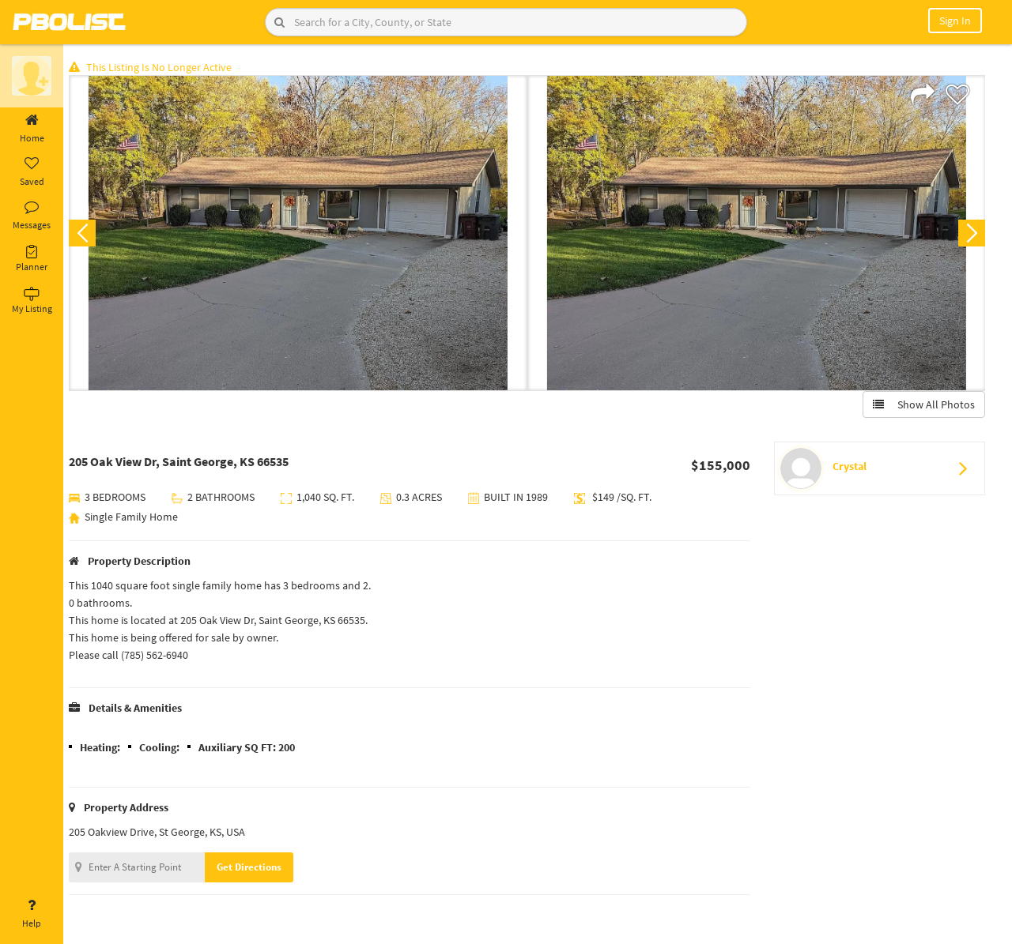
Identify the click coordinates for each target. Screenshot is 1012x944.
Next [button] (970, 233)
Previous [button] (88, 233)
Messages (31, 216)
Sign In (955, 20)
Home (31, 129)
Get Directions (255, 867)
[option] (302, 234)
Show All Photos (923, 405)
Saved (31, 172)
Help (31, 914)
